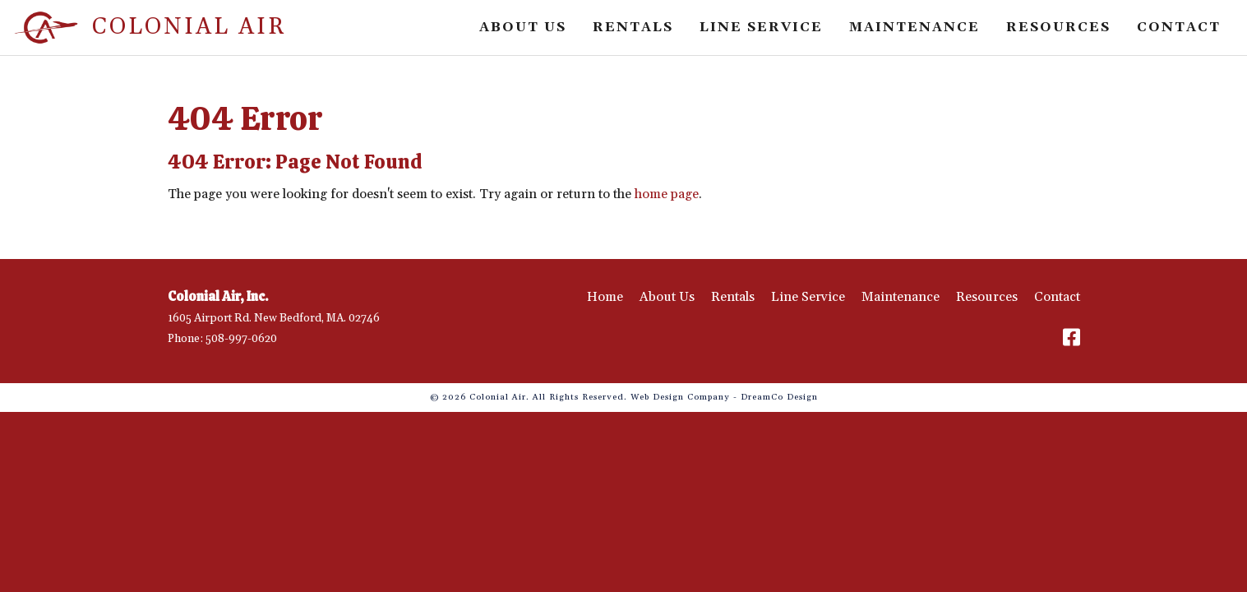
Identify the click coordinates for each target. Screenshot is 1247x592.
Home (605, 297)
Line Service (761, 27)
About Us (522, 27)
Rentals (633, 27)
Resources (1058, 27)
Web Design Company (680, 397)
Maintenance (914, 27)
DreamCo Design (779, 397)
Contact (1179, 27)
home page (667, 194)
